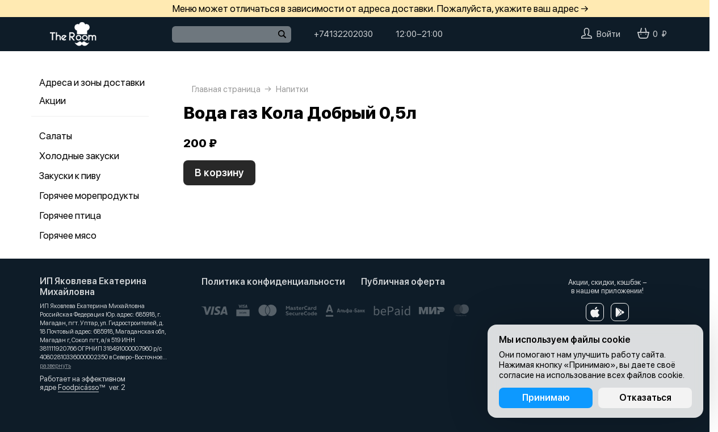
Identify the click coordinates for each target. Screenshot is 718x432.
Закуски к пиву (69, 175)
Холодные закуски (79, 155)
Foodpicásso (78, 387)
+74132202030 (343, 34)
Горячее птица (70, 215)
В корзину (219, 172)
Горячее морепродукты (89, 195)
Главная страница (226, 89)
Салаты (55, 136)
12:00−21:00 (419, 34)
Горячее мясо (67, 235)
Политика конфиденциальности (273, 281)
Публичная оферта (403, 281)
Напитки (292, 89)
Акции (52, 100)
